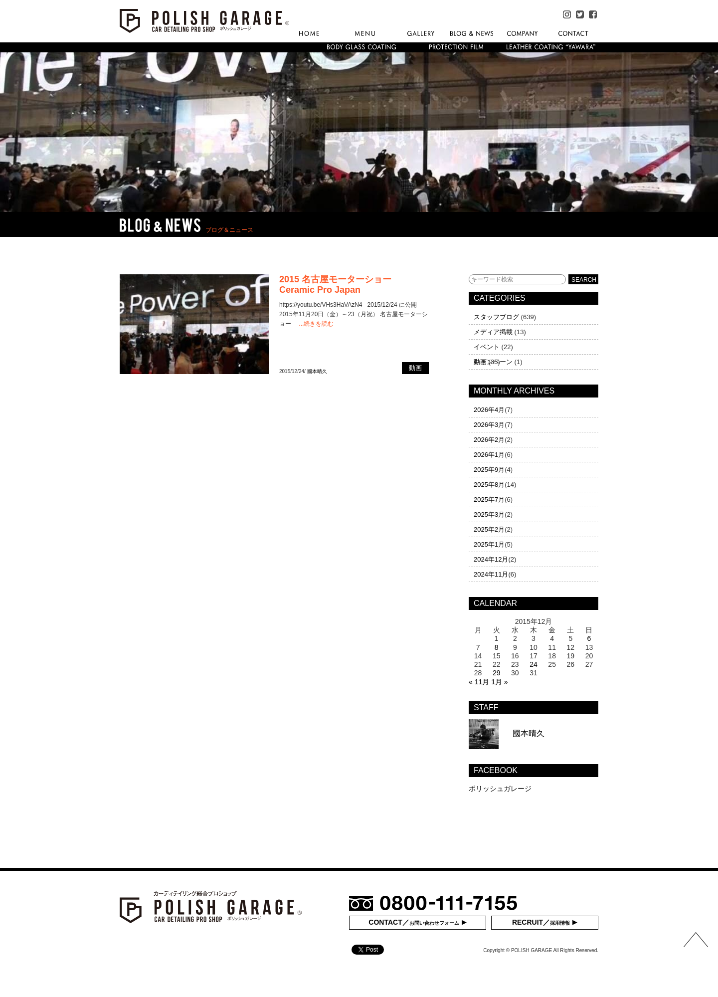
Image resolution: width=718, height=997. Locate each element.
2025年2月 (489, 529)
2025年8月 (489, 484)
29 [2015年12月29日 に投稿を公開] (497, 673)
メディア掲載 (493, 332)
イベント (487, 347)
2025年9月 (489, 469)
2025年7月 (489, 499)
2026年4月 (489, 409)
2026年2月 (489, 439)
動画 (480, 362)
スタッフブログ (496, 317)
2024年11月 (491, 574)
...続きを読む (316, 323)
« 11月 (479, 682)
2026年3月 (489, 424)
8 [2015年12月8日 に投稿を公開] (497, 647)
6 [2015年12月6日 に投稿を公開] (589, 638)
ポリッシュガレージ (500, 789)
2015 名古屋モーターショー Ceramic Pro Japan (335, 284)
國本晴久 (317, 371)
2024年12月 (491, 559)
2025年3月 (489, 514)
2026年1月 (489, 454)
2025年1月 (489, 544)
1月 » (499, 682)
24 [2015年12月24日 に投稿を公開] (534, 664)
